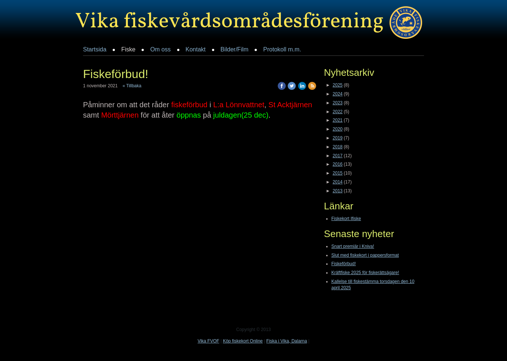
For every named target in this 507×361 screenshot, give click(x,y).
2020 (338, 129)
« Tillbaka (132, 85)
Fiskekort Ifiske (346, 218)
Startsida (94, 49)
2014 (338, 182)
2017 (338, 155)
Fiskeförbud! (343, 263)
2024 (338, 94)
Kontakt (196, 49)
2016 (338, 164)
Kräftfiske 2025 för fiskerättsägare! (365, 272)
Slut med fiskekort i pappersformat (365, 255)
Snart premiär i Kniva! (352, 246)
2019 (338, 138)
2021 (338, 120)
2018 (338, 146)
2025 (338, 85)
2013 (338, 190)
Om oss (160, 49)
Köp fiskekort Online (242, 341)
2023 (338, 102)
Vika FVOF (208, 341)
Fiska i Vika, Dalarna (286, 341)
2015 (338, 173)
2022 (338, 111)
